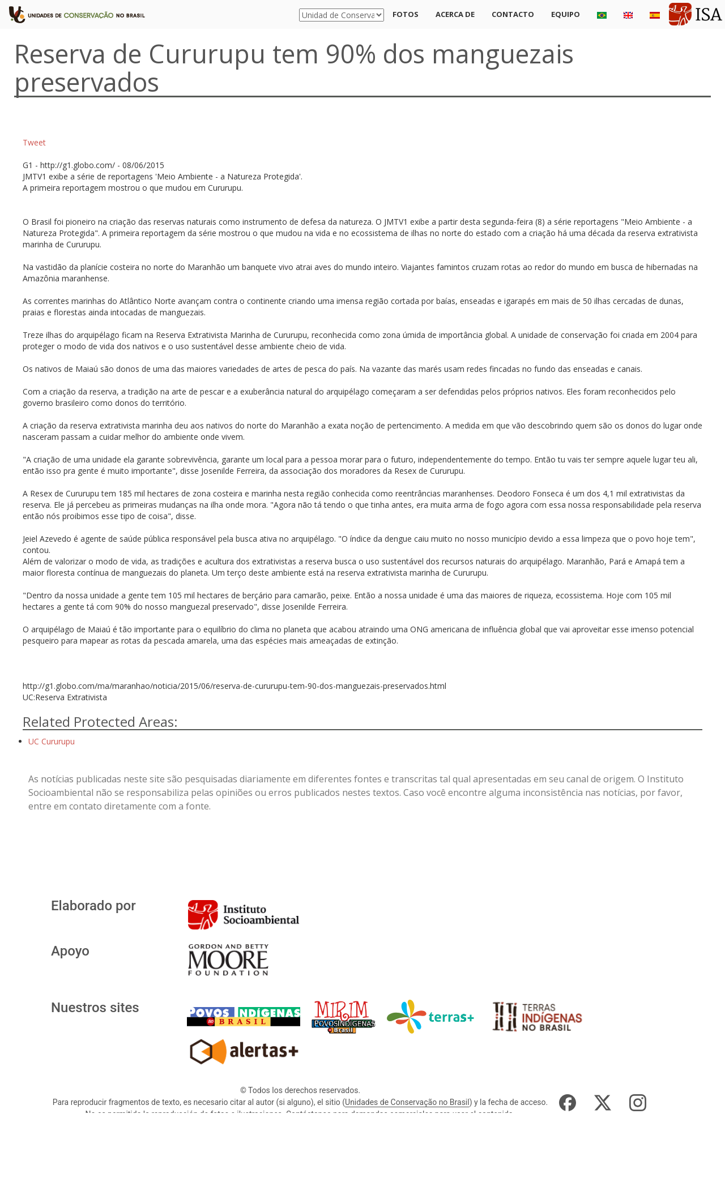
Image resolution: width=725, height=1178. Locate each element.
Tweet (34, 142)
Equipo (565, 14)
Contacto (513, 14)
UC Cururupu (51, 741)
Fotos (406, 14)
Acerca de (455, 14)
